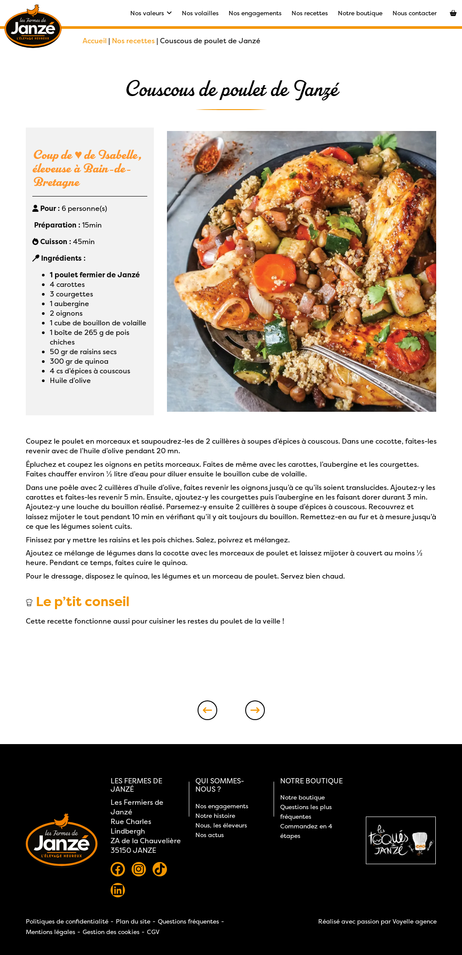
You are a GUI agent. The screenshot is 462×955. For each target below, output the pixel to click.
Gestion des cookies (111, 931)
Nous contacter (415, 13)
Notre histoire (215, 815)
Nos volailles (200, 13)
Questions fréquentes (188, 921)
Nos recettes (310, 13)
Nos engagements (255, 13)
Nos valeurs (151, 13)
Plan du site (133, 921)
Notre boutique (360, 13)
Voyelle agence (415, 921)
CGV (153, 931)
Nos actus (209, 835)
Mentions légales (50, 931)
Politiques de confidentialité (67, 921)
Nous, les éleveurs (221, 825)
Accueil (95, 40)
